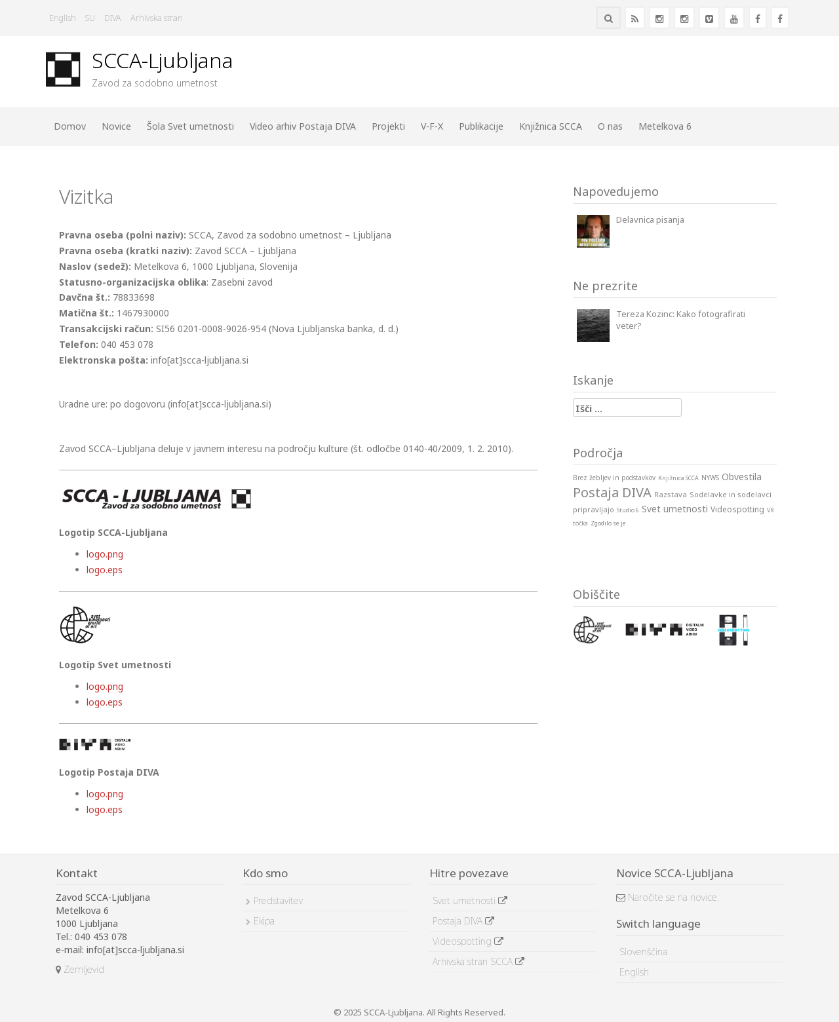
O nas (610, 126)
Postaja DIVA (463, 921)
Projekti (388, 126)
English (62, 18)
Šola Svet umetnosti (190, 126)
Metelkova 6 (665, 126)
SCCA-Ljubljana (162, 60)
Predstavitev (278, 900)
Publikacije (481, 126)
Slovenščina (643, 951)
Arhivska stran (156, 18)
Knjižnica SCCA (550, 126)
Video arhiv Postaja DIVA (303, 126)
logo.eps (105, 569)
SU (90, 18)
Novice (116, 126)
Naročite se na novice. (667, 897)
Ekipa (264, 921)
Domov (70, 126)
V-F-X (432, 126)
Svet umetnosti (470, 900)
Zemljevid (80, 969)
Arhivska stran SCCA (478, 961)
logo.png (105, 554)
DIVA (112, 18)
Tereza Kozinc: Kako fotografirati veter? (680, 320)
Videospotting (468, 941)
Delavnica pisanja (650, 219)
